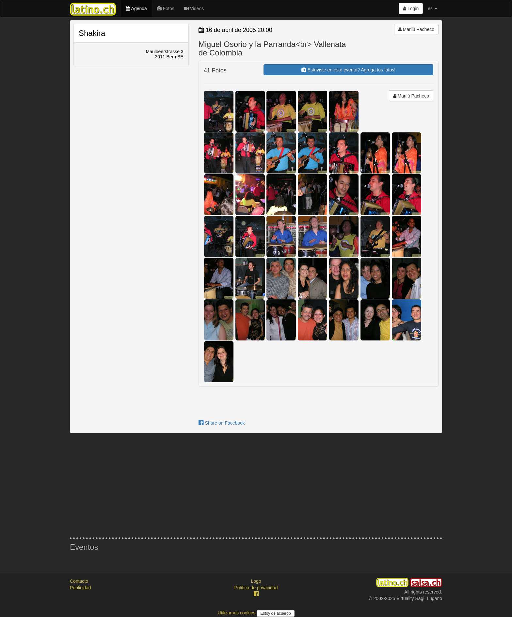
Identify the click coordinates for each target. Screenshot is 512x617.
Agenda (136, 8)
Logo (256, 581)
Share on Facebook (222, 423)
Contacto (79, 581)
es (432, 8)
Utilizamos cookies (237, 612)
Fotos (165, 8)
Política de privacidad (256, 587)
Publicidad (80, 587)
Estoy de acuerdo (275, 613)
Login (411, 8)
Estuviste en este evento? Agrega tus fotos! (348, 69)
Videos (194, 8)
